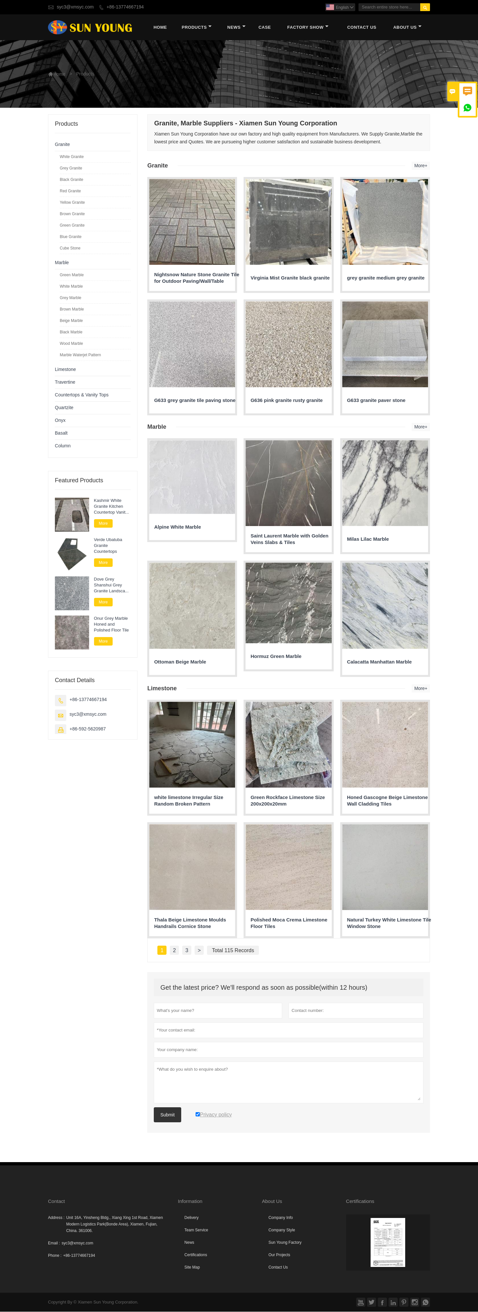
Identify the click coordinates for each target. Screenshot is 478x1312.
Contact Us (361, 27)
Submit (167, 1115)
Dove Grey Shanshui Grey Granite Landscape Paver (112, 585)
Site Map (192, 1268)
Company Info (280, 1218)
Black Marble (71, 332)
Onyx (60, 420)
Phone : (54, 1256)
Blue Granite (71, 237)
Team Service (196, 1230)
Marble (62, 263)
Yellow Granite (72, 203)
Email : (54, 1243)
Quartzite (64, 408)
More (103, 524)
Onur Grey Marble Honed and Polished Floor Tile (111, 624)
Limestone (65, 369)
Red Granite (70, 191)
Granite (62, 144)
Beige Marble (71, 321)
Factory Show (307, 27)
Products (197, 27)
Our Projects (279, 1255)
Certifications (195, 1255)
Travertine (65, 382)
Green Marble (72, 275)
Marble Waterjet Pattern (80, 355)
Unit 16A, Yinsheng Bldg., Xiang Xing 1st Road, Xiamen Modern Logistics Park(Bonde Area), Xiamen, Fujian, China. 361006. (114, 1224)
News (236, 27)
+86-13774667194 (125, 7)
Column (63, 446)
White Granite (72, 157)
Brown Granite (72, 214)
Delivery (191, 1218)
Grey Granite (71, 168)
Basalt (61, 433)
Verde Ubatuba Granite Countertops (108, 546)
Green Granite (72, 226)
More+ (420, 166)
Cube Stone (70, 248)
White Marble (71, 287)
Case (265, 27)
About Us (407, 27)
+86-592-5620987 (88, 729)
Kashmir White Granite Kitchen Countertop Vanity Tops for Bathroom (111, 507)
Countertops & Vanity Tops (81, 395)
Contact (56, 1201)
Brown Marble (72, 309)
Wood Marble (71, 344)
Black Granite (71, 180)
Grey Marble (70, 298)
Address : (56, 1218)
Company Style (281, 1230)
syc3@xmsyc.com (75, 7)
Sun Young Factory (284, 1243)
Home (160, 27)
